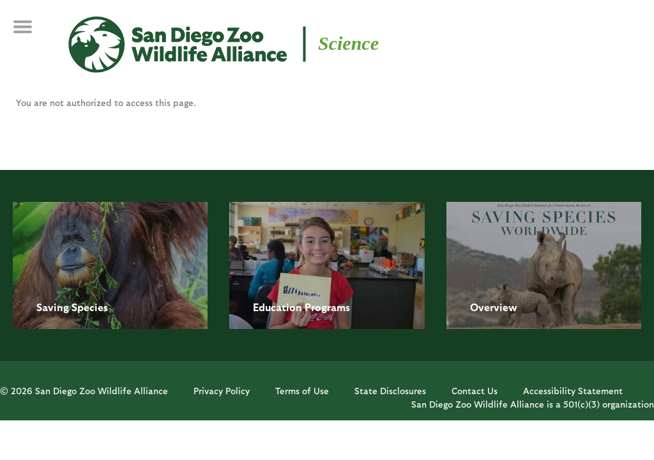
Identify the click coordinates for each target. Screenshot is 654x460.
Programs (327, 307)
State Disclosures (390, 390)
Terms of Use (302, 390)
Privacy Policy (222, 390)
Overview (493, 307)
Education (277, 307)
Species (90, 307)
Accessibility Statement (573, 390)
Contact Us (475, 390)
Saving (52, 307)
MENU (31, 33)
